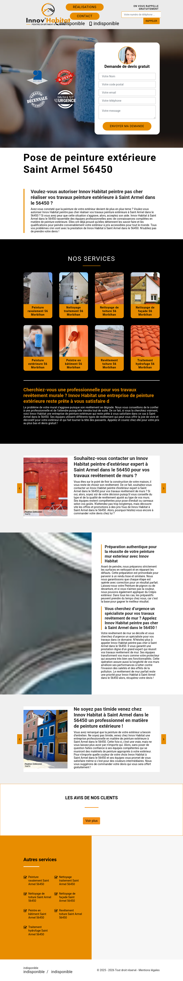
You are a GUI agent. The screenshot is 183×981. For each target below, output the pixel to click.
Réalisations (84, 7)
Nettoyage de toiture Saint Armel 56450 (37, 897)
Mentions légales (149, 970)
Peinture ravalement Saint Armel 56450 (36, 880)
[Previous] (19, 488)
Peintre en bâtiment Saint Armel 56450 (34, 914)
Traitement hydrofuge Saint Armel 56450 (35, 930)
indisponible (68, 23)
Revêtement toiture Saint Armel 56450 (68, 914)
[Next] (163, 488)
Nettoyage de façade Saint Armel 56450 (65, 897)
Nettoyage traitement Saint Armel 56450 (66, 880)
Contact (85, 16)
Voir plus (91, 821)
